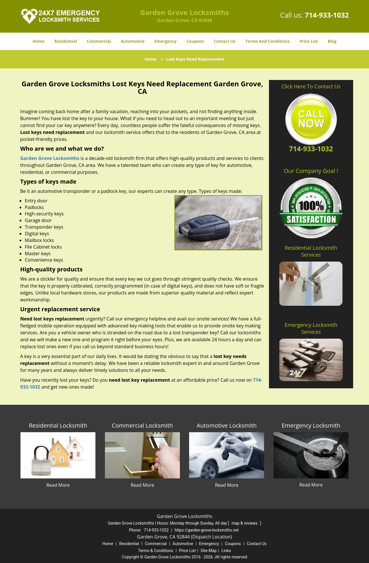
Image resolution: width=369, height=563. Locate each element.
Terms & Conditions (155, 550)
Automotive (133, 41)
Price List (309, 41)
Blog (332, 41)
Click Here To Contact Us (310, 86)
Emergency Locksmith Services (311, 328)
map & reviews (245, 523)
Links (226, 550)
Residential (65, 41)
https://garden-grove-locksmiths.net (206, 530)
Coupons (195, 41)
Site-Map (208, 550)
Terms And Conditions (267, 41)
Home (38, 41)
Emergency (166, 41)
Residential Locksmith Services (311, 251)
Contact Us (225, 41)
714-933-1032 (327, 15)
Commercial (99, 41)
